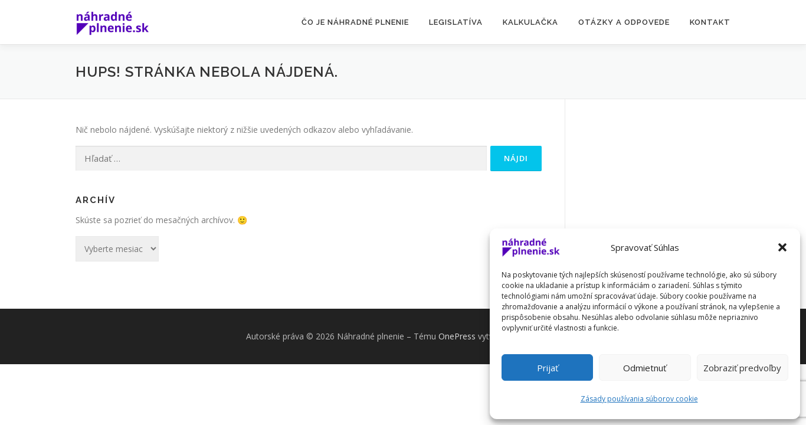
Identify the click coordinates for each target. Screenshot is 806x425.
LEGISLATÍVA (456, 22)
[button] (782, 247)
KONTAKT (710, 22)
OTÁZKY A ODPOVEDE (624, 22)
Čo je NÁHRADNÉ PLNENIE (355, 22)
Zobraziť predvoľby (742, 368)
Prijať (547, 368)
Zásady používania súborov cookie (639, 399)
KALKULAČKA (530, 22)
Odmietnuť (644, 368)
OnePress (457, 336)
